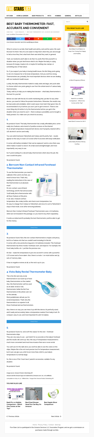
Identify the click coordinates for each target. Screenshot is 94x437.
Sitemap (58, 425)
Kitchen (10, 16)
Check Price (33, 227)
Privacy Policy (42, 425)
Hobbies (58, 16)
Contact (51, 425)
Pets (49, 16)
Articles (78, 16)
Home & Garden (22, 16)
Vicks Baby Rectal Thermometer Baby (30, 271)
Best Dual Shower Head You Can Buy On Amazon (33, 404)
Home (35, 425)
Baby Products (38, 16)
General (68, 16)
